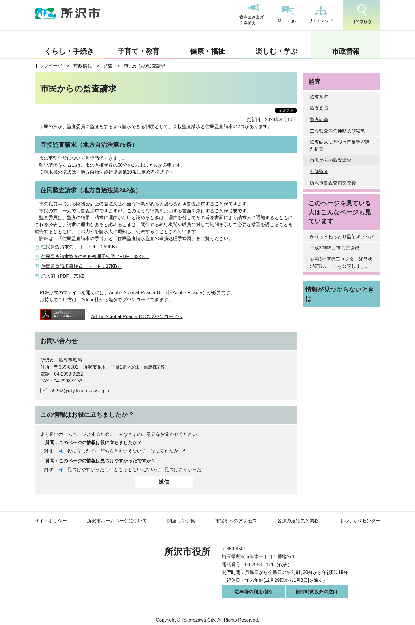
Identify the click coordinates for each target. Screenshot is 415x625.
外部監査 (319, 171)
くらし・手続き (69, 51)
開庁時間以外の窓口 (316, 591)
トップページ (48, 65)
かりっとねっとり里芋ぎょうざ (342, 236)
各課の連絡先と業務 (298, 520)
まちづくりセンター (359, 520)
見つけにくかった (183, 469)
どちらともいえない (121, 450)
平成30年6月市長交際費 (334, 247)
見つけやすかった (85, 469)
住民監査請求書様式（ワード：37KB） (81, 266)
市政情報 (346, 51)
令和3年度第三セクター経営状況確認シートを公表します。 (341, 263)
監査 (108, 65)
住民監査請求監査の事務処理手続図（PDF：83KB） (95, 256)
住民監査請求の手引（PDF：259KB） (80, 246)
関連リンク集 (181, 520)
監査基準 (319, 97)
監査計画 (319, 119)
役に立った (78, 450)
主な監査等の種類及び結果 (337, 130)
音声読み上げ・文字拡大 (253, 15)
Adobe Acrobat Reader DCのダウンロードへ (111, 316)
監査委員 (319, 108)
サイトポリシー (51, 520)
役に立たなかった (169, 450)
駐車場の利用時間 (253, 591)
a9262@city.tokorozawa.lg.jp (79, 390)
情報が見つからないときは (339, 294)
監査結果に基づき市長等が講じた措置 (342, 145)
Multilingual (288, 14)
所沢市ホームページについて (117, 520)
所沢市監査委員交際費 (333, 182)
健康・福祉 (207, 51)
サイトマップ (321, 14)
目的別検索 (362, 14)
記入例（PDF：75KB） (65, 276)
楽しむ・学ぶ (276, 51)
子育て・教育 (138, 51)
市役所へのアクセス (236, 520)
